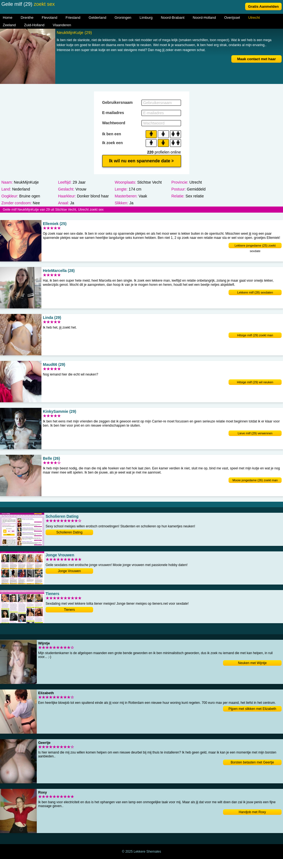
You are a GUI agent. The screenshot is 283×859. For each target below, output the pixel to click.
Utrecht (254, 17)
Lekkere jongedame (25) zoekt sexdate (255, 246)
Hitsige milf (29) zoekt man (255, 335)
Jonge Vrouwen (69, 571)
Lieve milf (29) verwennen (255, 433)
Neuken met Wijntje (252, 663)
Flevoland (49, 17)
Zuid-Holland (34, 25)
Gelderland (97, 17)
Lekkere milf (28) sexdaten (255, 292)
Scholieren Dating (69, 532)
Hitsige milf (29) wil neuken (255, 382)
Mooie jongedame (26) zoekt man (255, 480)
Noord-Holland (204, 17)
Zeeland (9, 25)
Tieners (69, 610)
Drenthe (27, 17)
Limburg (146, 17)
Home (7, 17)
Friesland (72, 17)
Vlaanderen (62, 25)
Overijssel (232, 17)
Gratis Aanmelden (263, 6)
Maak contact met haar (256, 59)
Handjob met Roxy (252, 812)
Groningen (122, 17)
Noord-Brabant (172, 17)
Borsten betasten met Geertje (252, 762)
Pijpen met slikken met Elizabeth (252, 709)
